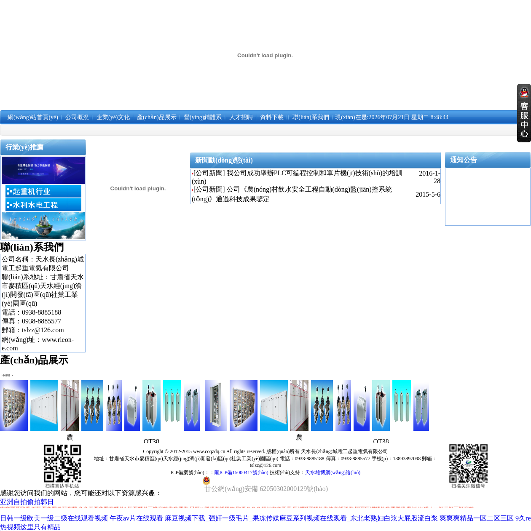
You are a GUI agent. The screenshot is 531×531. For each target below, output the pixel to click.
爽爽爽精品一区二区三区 (477, 518)
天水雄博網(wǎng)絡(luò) (332, 472)
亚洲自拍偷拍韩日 (27, 501)
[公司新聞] (209, 172)
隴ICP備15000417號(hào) (241, 472)
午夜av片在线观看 (136, 518)
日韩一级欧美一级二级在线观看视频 (54, 518)
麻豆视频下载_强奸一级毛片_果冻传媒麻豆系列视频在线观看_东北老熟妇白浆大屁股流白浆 (301, 518)
